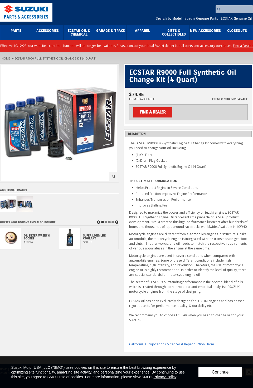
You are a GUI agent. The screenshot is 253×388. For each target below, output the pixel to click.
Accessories (47, 30)
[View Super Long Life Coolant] (89, 240)
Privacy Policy (165, 377)
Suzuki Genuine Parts (201, 18)
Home (6, 58)
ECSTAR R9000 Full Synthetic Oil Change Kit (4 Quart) (55, 58)
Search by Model (169, 18)
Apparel (142, 30)
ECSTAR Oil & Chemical (79, 32)
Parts (16, 30)
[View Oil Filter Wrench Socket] (29, 240)
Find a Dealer (243, 45)
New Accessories (205, 30)
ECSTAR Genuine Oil (236, 18)
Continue (220, 372)
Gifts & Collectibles (174, 32)
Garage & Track (110, 30)
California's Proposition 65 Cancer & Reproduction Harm (171, 344)
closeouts (237, 30)
